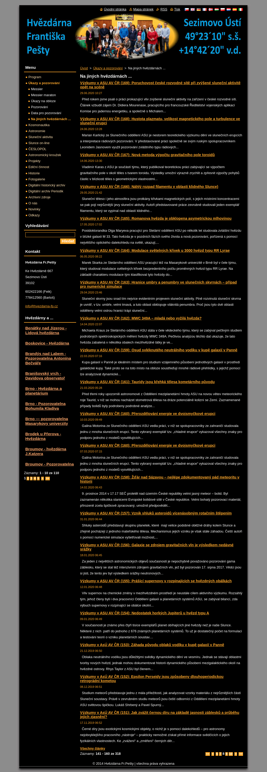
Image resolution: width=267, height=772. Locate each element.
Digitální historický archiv (46, 185)
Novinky (34, 209)
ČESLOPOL (37, 149)
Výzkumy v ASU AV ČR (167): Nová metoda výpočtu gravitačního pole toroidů (147, 155)
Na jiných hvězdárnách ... (51, 119)
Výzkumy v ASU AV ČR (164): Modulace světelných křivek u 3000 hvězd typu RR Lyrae (155, 250)
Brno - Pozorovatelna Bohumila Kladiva (45, 405)
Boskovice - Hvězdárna (47, 343)
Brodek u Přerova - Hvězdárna (43, 436)
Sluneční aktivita (40, 137)
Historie (34, 173)
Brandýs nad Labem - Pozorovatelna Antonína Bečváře (48, 358)
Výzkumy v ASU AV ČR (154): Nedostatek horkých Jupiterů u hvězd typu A (144, 613)
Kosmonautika (39, 125)
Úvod (84, 68)
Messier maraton (43, 95)
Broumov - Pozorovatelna (49, 464)
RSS (163, 9)
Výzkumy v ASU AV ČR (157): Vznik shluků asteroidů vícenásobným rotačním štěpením (156, 513)
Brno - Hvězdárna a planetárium (43, 390)
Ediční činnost (38, 167)
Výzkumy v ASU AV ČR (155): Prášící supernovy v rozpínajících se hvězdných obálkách (156, 581)
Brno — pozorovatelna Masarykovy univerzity (46, 421)
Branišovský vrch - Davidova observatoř (45, 375)
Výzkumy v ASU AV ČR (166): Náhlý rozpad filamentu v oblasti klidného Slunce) (149, 187)
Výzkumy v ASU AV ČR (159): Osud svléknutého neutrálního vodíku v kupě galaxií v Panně (158, 350)
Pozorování (39, 107)
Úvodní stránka (115, 9)
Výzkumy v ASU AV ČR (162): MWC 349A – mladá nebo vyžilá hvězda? (141, 318)
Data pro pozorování (46, 113)
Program (34, 77)
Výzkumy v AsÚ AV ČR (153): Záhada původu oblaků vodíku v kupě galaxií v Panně (152, 645)
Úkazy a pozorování (108, 68)
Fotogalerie (36, 179)
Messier (37, 89)
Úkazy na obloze (43, 101)
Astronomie (36, 131)
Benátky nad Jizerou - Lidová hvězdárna (46, 330)
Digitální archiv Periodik (45, 191)
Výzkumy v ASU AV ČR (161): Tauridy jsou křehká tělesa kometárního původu (147, 382)
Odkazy (34, 215)
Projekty (34, 161)
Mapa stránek (143, 9)
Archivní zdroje (39, 197)
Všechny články (92, 748)
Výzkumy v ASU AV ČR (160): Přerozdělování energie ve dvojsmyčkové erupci (147, 414)
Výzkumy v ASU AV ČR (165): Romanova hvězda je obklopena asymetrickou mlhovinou (156, 218)
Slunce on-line (39, 143)
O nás (32, 203)
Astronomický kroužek (44, 155)
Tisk (177, 9)
